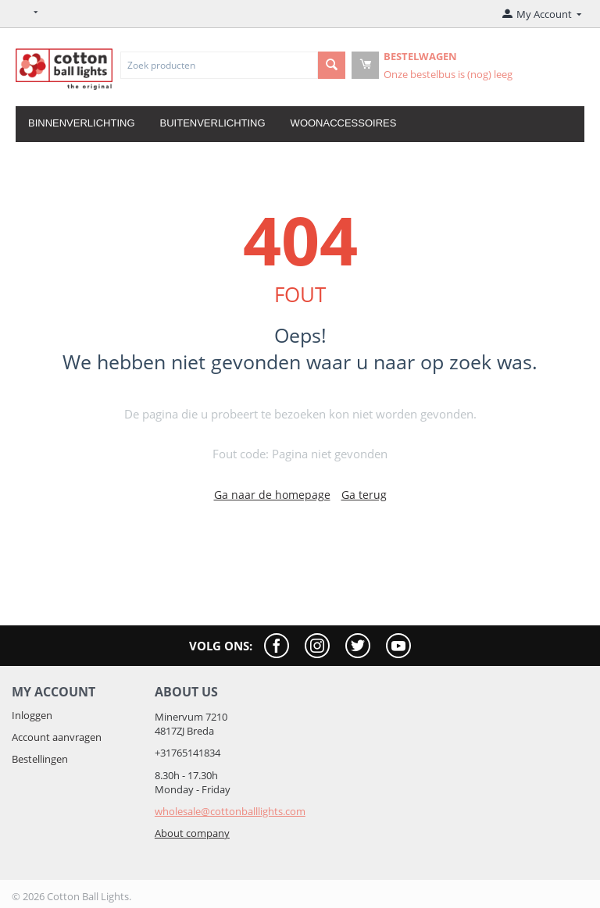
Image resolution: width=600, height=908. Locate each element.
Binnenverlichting (81, 123)
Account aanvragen (57, 737)
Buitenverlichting (213, 123)
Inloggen (32, 715)
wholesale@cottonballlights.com (230, 811)
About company (192, 833)
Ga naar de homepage (272, 494)
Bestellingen (40, 759)
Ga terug (364, 494)
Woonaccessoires (344, 123)
